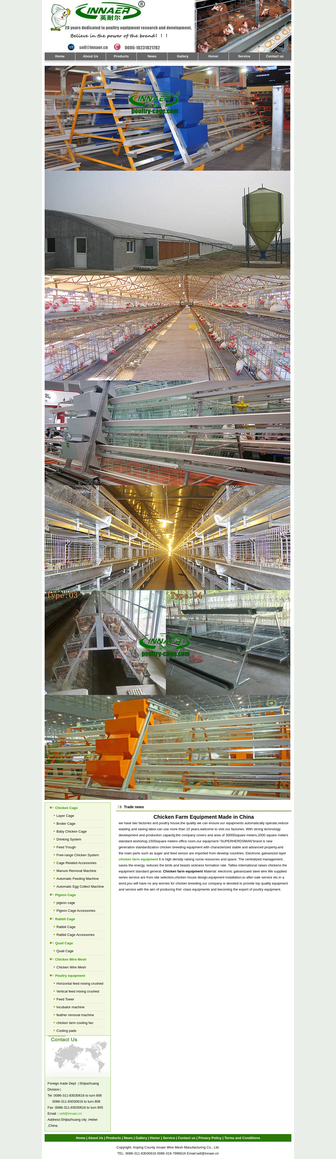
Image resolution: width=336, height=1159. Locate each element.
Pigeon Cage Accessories (75, 911)
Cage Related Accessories (76, 863)
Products (121, 56)
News (152, 56)
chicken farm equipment (138, 859)
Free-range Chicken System (77, 855)
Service (244, 56)
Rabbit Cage (65, 919)
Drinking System (68, 839)
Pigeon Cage (65, 895)
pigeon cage (65, 903)
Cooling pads (66, 1031)
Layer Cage (65, 816)
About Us (90, 56)
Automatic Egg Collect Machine (80, 886)
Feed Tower (65, 999)
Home (60, 56)
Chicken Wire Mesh (70, 959)
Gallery (182, 56)
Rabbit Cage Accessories (75, 935)
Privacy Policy (210, 1138)
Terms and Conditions (242, 1138)
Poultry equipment (70, 976)
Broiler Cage (65, 824)
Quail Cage (64, 943)
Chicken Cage (66, 808)
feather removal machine (75, 1015)
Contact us (275, 56)
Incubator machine (70, 1007)
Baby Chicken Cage (71, 831)
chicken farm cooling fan (74, 1023)
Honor (213, 56)
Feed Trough (66, 847)
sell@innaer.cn (71, 1113)
